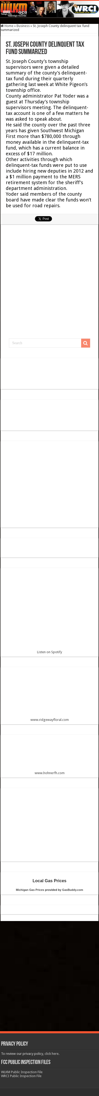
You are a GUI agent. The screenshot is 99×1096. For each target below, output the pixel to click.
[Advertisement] (50, 284)
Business (23, 26)
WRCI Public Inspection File (21, 1076)
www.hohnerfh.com (50, 773)
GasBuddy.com (72, 889)
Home (7, 26)
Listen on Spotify (49, 613)
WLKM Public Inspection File (22, 1072)
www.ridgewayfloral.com (49, 696)
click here (52, 1054)
